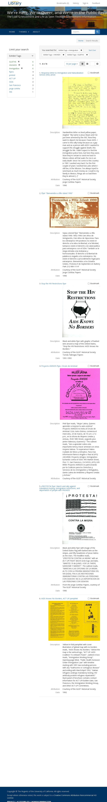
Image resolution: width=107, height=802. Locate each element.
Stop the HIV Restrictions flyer (53, 283)
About (36, 32)
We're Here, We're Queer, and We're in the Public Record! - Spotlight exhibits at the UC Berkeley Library (15, 3)
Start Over (92, 50)
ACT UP (12, 78)
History (76, 3)
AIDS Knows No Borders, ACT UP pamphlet (59, 598)
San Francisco (15, 85)
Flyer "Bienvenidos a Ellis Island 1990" (57, 193)
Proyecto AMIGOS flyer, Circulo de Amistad (59, 366)
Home (12, 32)
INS (10, 92)
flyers (11, 72)
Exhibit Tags (15, 55)
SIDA (11, 82)
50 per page (72, 64)
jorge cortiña (14, 88)
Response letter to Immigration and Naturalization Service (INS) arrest (61, 74)
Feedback (96, 3)
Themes (24, 32)
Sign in (85, 3)
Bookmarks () (63, 3)
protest (12, 75)
